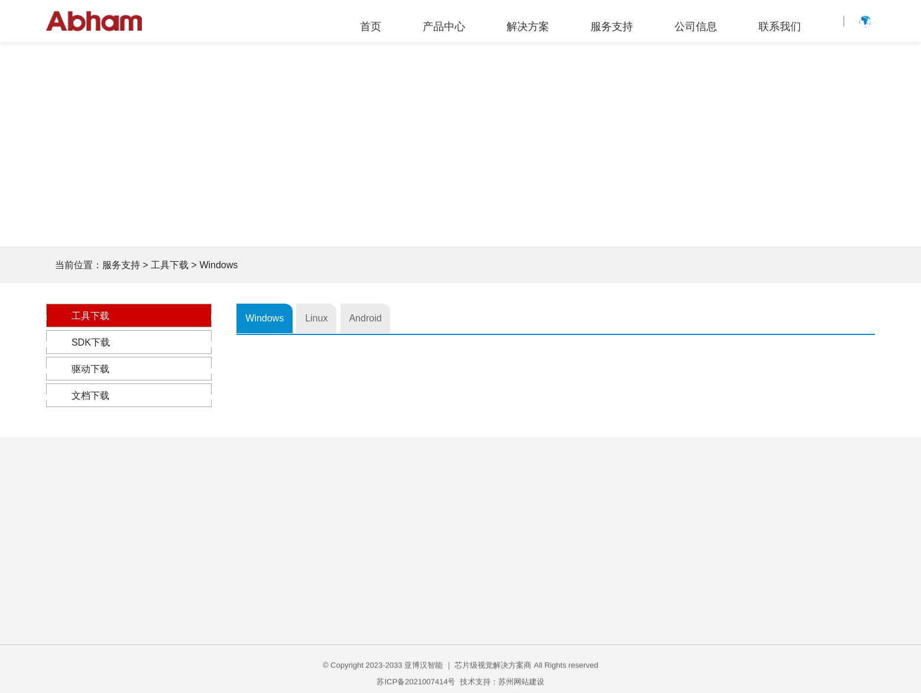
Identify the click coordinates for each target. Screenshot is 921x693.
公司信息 (695, 26)
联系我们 (779, 26)
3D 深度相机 (125, 638)
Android (419, 318)
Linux (348, 318)
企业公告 (669, 568)
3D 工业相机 (125, 617)
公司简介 (669, 547)
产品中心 (444, 26)
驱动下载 (129, 369)
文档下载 (129, 396)
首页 (370, 26)
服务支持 (612, 26)
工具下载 (129, 316)
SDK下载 (129, 342)
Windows (273, 318)
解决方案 (528, 26)
